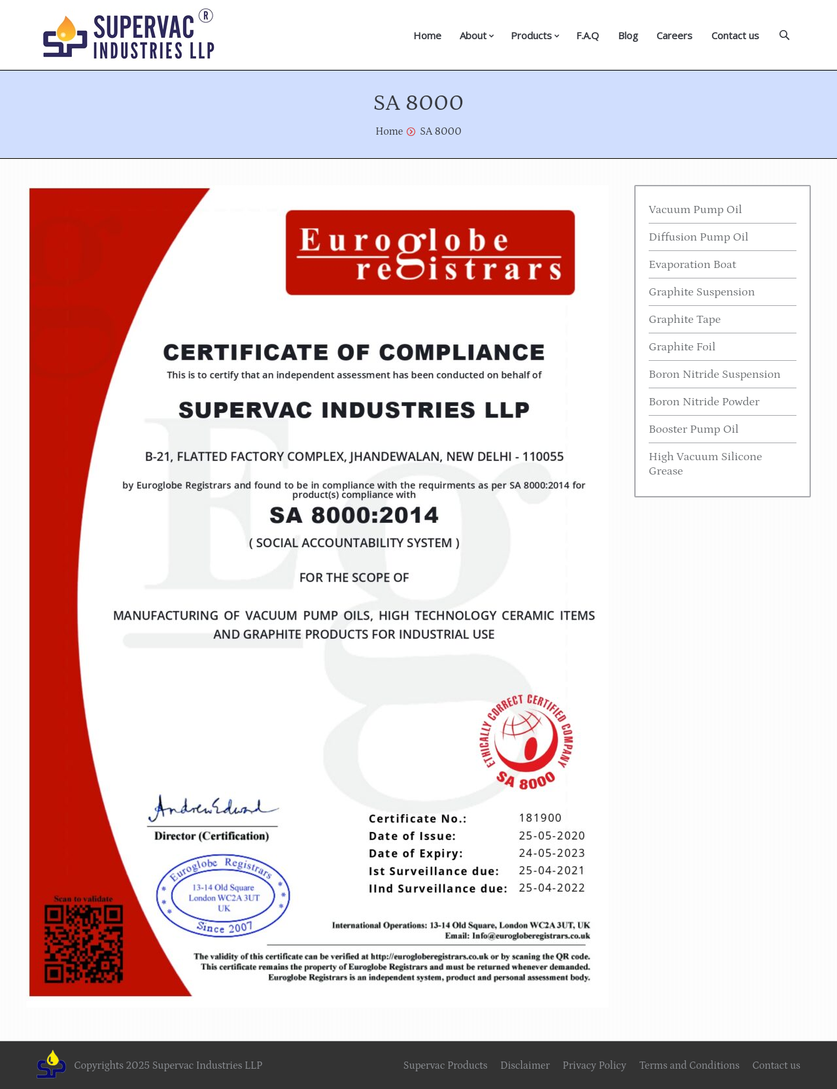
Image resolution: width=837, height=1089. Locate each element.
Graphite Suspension (702, 292)
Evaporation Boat (692, 264)
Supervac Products (445, 1065)
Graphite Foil (682, 347)
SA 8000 (440, 131)
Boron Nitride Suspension (715, 374)
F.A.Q (587, 35)
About (473, 35)
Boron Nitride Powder (704, 402)
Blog (628, 35)
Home (427, 35)
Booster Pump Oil (694, 429)
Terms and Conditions (689, 1065)
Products (531, 35)
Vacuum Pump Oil (695, 209)
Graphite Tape (685, 319)
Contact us (735, 35)
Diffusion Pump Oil (699, 237)
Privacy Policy (594, 1065)
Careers (674, 35)
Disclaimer (525, 1065)
